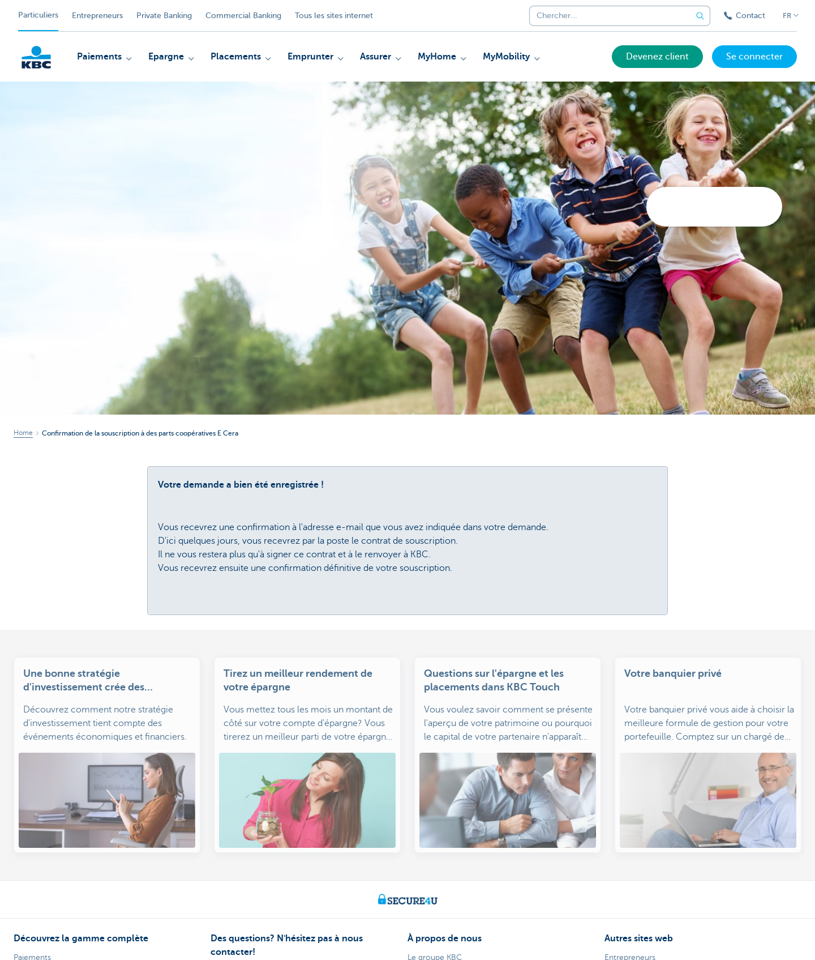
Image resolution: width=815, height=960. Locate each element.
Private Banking (164, 15)
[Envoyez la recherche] (700, 16)
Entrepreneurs (97, 15)
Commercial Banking (243, 15)
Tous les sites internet (334, 15)
